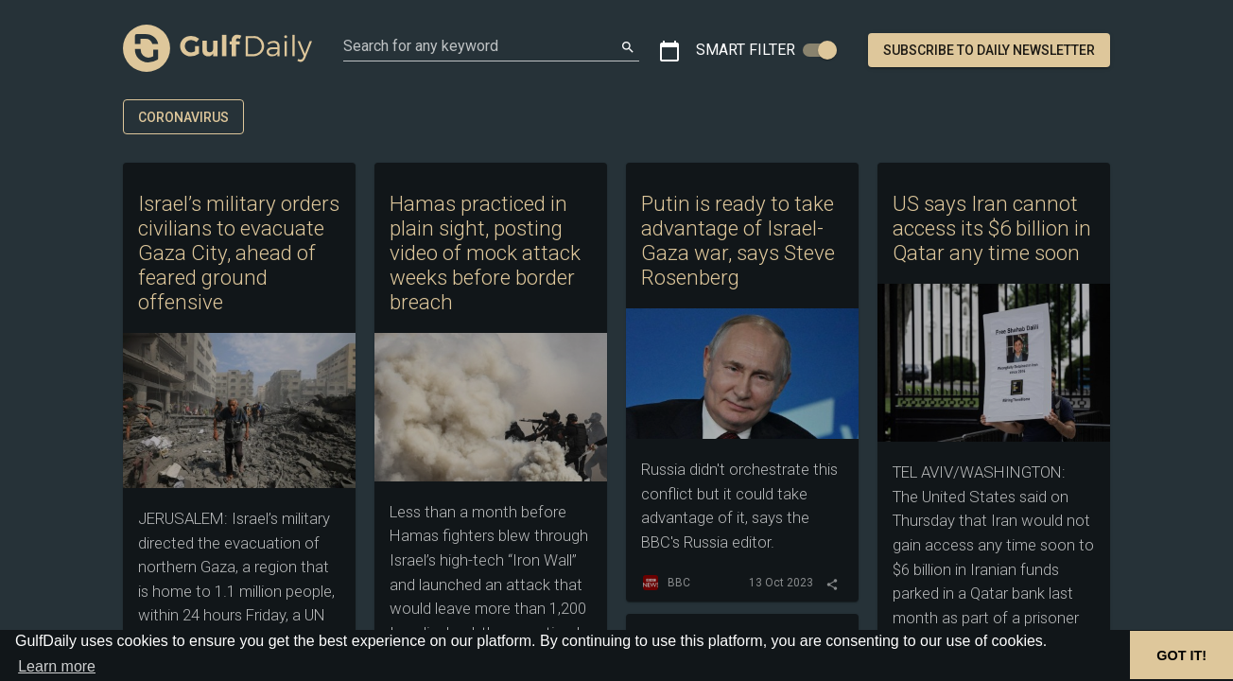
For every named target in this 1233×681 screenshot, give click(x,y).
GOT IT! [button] (1181, 655)
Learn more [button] (57, 666)
